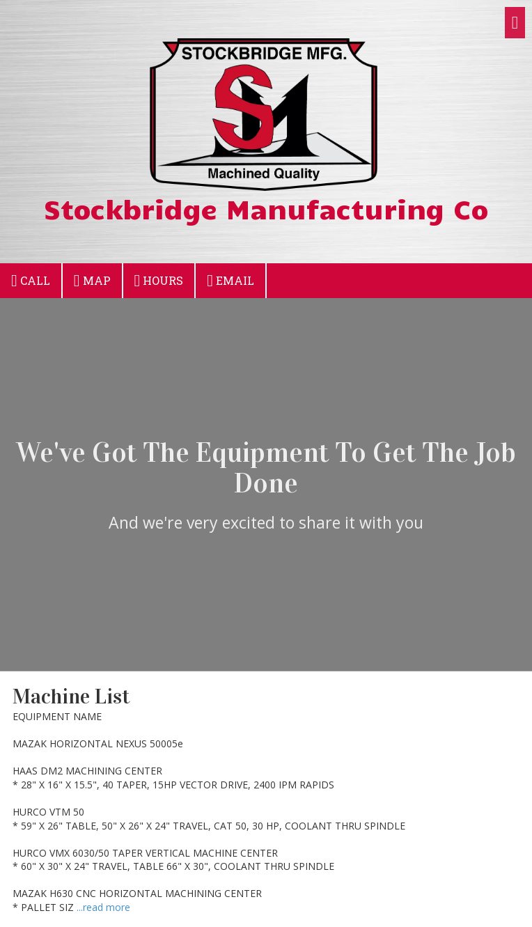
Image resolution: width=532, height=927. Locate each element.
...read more (103, 907)
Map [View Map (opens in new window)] (92, 280)
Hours (159, 280)
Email (230, 280)
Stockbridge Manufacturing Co (266, 208)
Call (30, 280)
